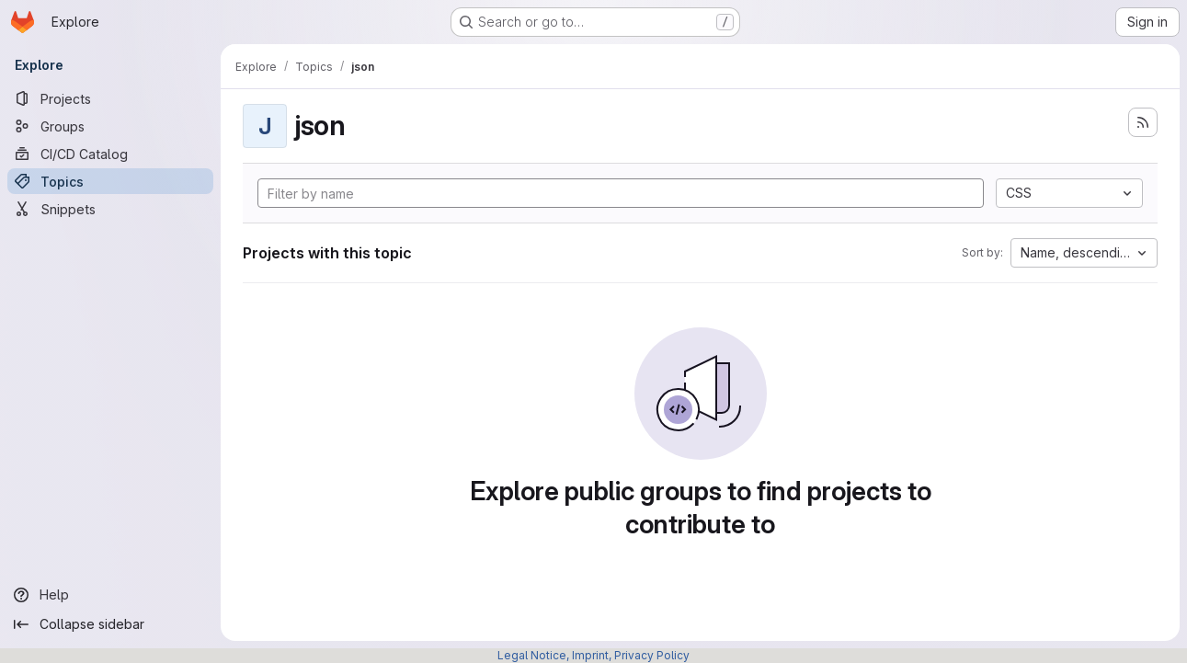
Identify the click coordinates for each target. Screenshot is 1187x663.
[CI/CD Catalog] (110, 153)
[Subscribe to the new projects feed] (1143, 122)
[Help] (110, 595)
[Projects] (110, 98)
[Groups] (110, 126)
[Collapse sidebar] (110, 624)
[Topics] (110, 181)
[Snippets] (110, 209)
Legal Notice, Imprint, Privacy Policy (593, 655)
